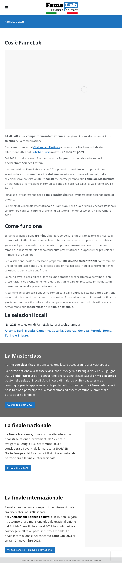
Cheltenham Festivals (46, 147)
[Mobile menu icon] (7, 8)
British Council (40, 152)
